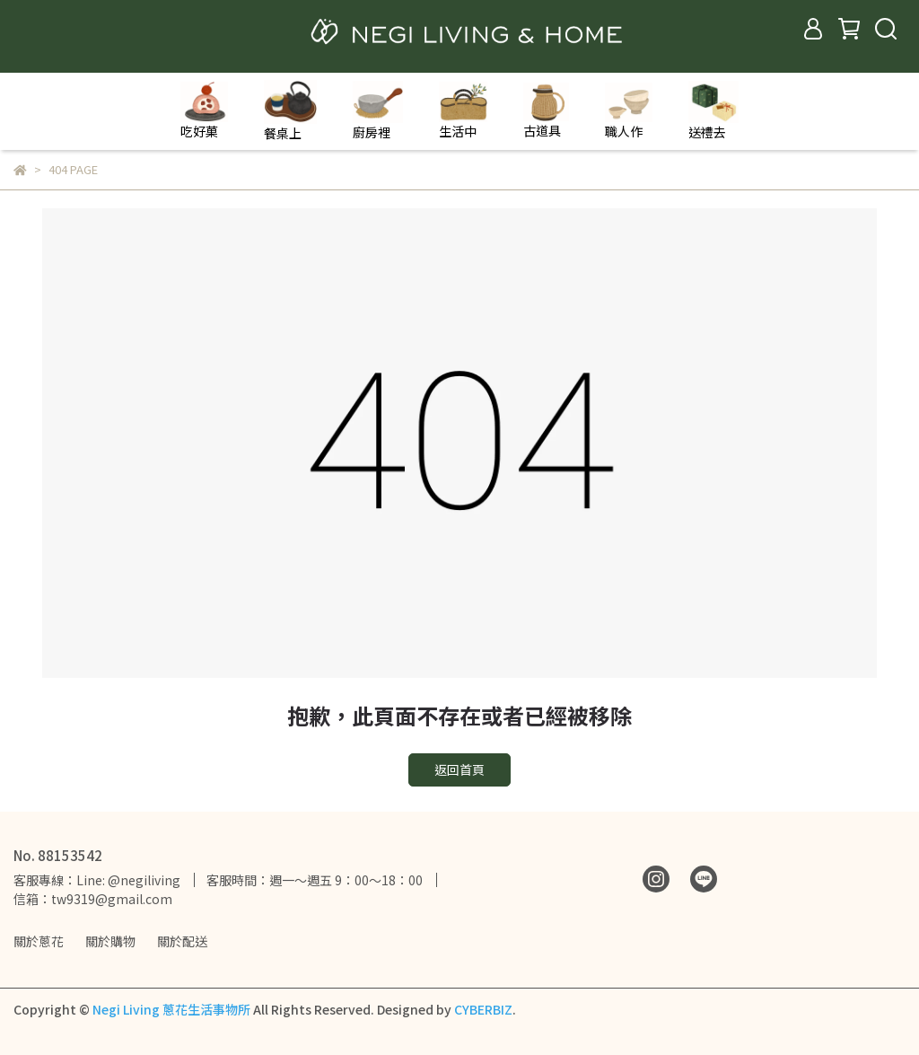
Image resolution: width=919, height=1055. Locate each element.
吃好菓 (204, 111)
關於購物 (110, 941)
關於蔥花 (38, 941)
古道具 (546, 111)
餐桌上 (290, 111)
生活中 (463, 111)
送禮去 (713, 111)
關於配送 (182, 941)
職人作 (628, 111)
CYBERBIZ (483, 1009)
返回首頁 (459, 769)
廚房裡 (378, 111)
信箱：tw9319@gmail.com (92, 899)
